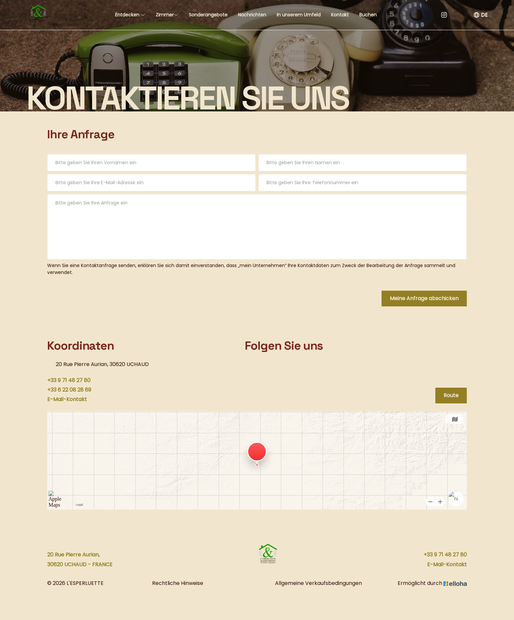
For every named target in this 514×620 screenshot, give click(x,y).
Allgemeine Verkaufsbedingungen (318, 583)
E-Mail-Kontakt (447, 564)
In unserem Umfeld (299, 14)
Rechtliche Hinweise (177, 583)
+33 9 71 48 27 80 (445, 554)
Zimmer (167, 14)
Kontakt (340, 14)
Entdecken (130, 14)
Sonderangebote (208, 14)
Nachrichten (252, 14)
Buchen (368, 14)
